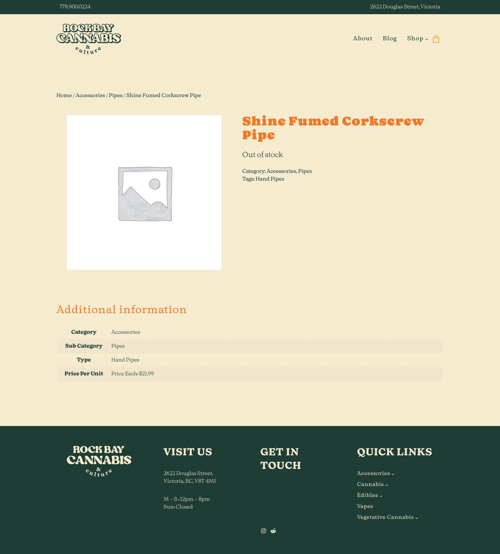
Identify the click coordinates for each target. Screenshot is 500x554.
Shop (415, 39)
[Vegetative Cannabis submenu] (416, 517)
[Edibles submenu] (381, 495)
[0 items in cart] (436, 39)
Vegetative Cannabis (385, 517)
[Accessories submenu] (393, 473)
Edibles (367, 495)
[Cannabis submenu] (386, 484)
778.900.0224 (75, 7)
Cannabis (370, 484)
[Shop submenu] (426, 39)
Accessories (90, 95)
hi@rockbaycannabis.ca (289, 495)
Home (64, 95)
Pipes (116, 95)
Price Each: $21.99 (132, 374)
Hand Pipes (269, 179)
